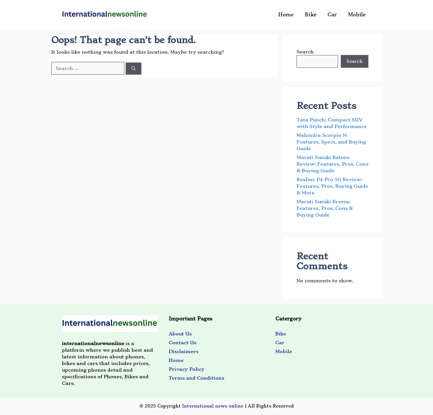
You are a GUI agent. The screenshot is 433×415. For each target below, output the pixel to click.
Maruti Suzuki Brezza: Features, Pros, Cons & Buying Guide (325, 208)
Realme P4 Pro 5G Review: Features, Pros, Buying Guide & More (332, 186)
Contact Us (182, 342)
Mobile (357, 14)
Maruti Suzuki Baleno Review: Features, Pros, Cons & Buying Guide (332, 164)
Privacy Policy (186, 369)
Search (305, 51)
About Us (180, 333)
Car (332, 14)
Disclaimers (183, 351)
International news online (212, 406)
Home (286, 14)
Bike (310, 14)
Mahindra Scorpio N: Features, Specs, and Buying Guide (331, 141)
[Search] (133, 68)
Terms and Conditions (196, 378)
